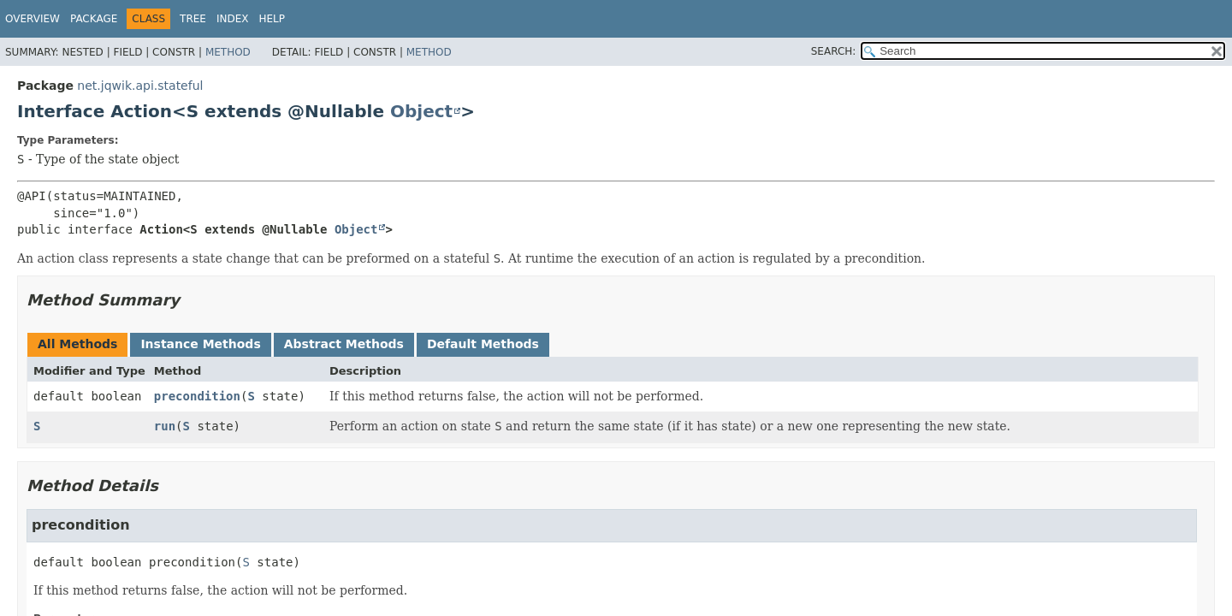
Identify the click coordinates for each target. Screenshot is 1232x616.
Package (93, 19)
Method (228, 52)
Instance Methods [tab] (200, 344)
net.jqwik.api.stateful (140, 85)
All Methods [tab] (77, 344)
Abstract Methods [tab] (344, 344)
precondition (197, 396)
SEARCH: (833, 51)
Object (421, 111)
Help (272, 19)
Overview (32, 19)
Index (232, 19)
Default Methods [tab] (483, 344)
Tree (193, 19)
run (164, 426)
